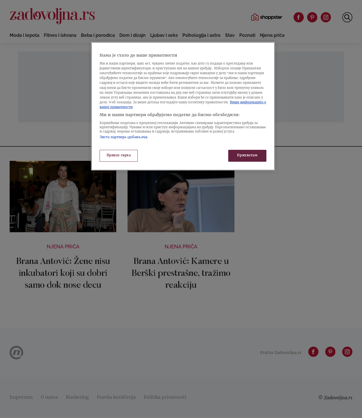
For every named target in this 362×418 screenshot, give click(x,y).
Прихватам (247, 155)
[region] (183, 106)
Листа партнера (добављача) (124, 137)
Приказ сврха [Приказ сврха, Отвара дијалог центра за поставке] (119, 155)
